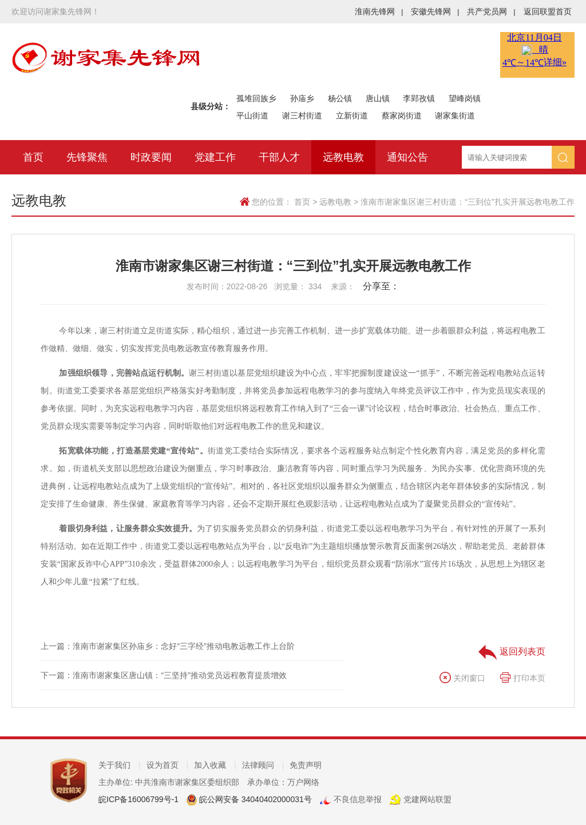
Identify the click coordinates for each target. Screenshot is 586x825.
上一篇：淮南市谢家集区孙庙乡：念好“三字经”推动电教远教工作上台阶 (167, 646)
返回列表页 (511, 651)
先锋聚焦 (87, 157)
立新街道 (352, 115)
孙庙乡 (302, 98)
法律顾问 (263, 765)
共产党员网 (491, 11)
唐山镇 (378, 98)
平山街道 (252, 115)
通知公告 (407, 157)
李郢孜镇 (419, 98)
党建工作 (215, 157)
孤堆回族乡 (256, 98)
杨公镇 (340, 98)
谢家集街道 (455, 115)
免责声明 (306, 765)
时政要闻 (151, 157)
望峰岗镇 (465, 98)
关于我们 (119, 765)
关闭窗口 (462, 678)
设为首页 (167, 765)
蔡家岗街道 (402, 115)
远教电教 (343, 157)
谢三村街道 (302, 115)
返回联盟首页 (548, 11)
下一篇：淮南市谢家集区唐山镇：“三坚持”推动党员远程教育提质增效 (163, 675)
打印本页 (522, 678)
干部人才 (279, 157)
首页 (33, 157)
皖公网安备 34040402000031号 (254, 799)
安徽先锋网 (435, 11)
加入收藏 (215, 765)
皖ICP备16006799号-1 (138, 799)
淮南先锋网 (379, 11)
